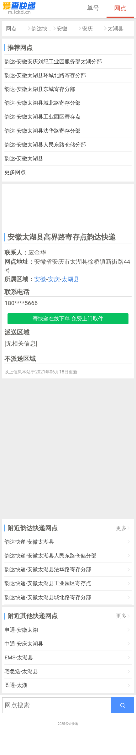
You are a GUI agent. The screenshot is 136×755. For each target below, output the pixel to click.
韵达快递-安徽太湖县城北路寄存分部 (47, 597)
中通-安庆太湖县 (23, 644)
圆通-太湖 (15, 685)
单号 (93, 8)
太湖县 (115, 28)
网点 (120, 8)
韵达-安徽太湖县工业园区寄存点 (42, 117)
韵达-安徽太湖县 (23, 158)
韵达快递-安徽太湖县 (29, 542)
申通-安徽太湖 (21, 630)
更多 (121, 528)
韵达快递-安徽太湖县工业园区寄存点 (47, 583)
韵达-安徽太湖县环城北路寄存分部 (45, 75)
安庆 (87, 28)
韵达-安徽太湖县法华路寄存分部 (42, 131)
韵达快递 (42, 28)
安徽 (62, 28)
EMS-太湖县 (18, 657)
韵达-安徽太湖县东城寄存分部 (39, 89)
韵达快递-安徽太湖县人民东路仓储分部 (50, 555)
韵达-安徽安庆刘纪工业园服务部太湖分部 (53, 61)
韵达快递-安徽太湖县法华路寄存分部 (47, 569)
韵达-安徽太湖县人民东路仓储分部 (45, 144)
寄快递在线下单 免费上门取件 (68, 318)
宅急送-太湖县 (21, 671)
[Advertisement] (68, 207)
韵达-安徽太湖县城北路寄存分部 (42, 103)
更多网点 (15, 172)
